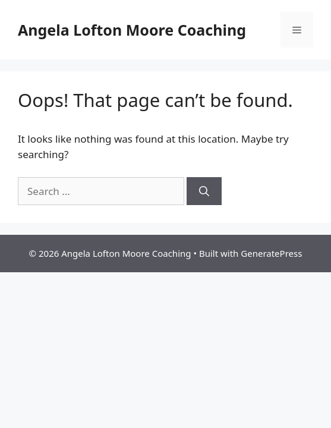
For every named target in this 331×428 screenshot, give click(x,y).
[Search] (204, 191)
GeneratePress (271, 253)
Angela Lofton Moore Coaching (132, 30)
